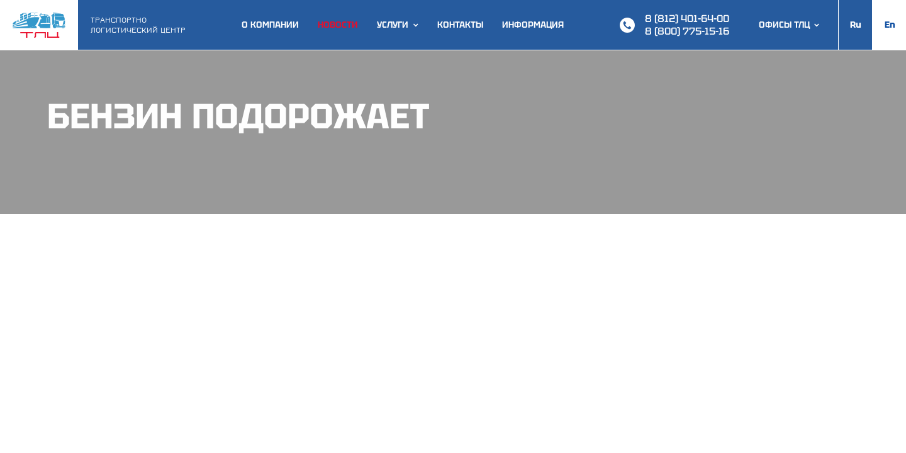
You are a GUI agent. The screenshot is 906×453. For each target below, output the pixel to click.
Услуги (392, 25)
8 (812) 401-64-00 (687, 19)
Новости (338, 25)
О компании (270, 25)
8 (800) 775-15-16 (687, 31)
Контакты (460, 25)
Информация (533, 25)
